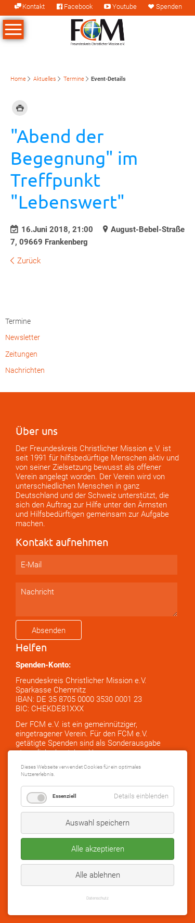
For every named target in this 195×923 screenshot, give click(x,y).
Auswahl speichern (97, 823)
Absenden (49, 630)
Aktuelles (44, 79)
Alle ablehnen (97, 875)
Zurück (29, 260)
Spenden (169, 6)
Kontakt (33, 6)
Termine (73, 79)
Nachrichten (25, 370)
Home (18, 79)
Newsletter (22, 337)
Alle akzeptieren (97, 849)
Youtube (124, 6)
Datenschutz (97, 898)
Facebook (78, 6)
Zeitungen (21, 354)
